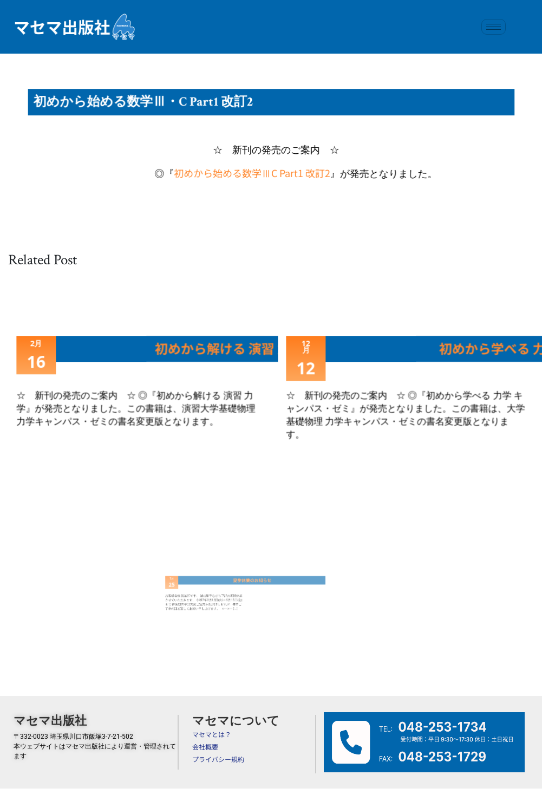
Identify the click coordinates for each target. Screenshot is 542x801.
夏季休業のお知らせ (233, 585)
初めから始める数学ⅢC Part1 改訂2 (252, 171)
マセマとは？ (211, 734)
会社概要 (205, 746)
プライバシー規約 (218, 759)
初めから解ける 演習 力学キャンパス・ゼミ (271, 349)
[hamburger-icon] (493, 27)
